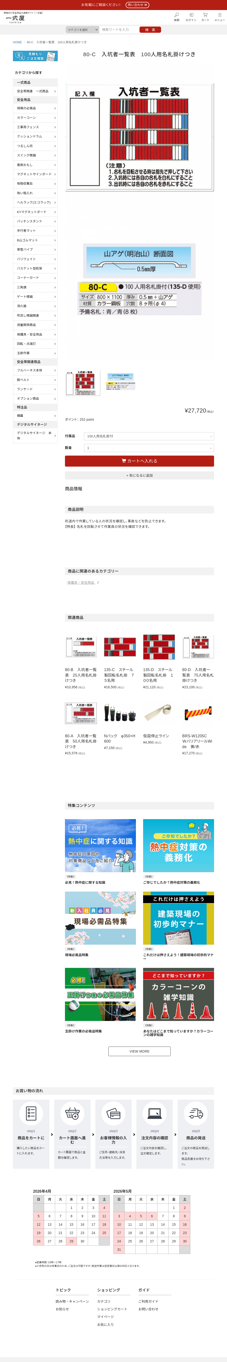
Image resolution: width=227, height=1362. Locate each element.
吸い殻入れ (25, 193)
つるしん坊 (25, 146)
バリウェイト (26, 259)
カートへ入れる (139, 460)
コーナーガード (28, 278)
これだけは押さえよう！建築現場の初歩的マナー (178, 956)
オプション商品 (28, 398)
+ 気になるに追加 (139, 475)
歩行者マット (26, 230)
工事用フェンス (28, 127)
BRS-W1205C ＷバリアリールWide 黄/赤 (197, 741)
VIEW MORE (139, 1051)
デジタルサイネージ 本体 (34, 435)
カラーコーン (26, 118)
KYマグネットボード (32, 212)
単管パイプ (25, 249)
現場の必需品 (26, 108)
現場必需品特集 (76, 955)
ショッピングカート (112, 1309)
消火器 (21, 306)
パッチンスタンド (29, 221)
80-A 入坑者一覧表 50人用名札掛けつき (81, 741)
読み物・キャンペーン (72, 1301)
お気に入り (105, 1325)
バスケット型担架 (29, 268)
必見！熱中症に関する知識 (85, 882)
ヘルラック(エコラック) (34, 202)
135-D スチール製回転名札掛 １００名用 (158, 675)
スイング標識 (26, 155)
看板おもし (25, 165)
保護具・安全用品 (81, 583)
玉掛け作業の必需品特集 (83, 1031)
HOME (17, 42)
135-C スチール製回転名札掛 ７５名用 (119, 675)
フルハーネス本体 (29, 370)
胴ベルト (23, 380)
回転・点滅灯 (26, 344)
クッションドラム (29, 136)
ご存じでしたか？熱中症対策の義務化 (171, 882)
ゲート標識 (25, 296)
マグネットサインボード (34, 174)
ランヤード (25, 389)
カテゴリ (104, 1301)
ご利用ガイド (148, 1301)
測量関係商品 (26, 325)
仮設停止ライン (156, 736)
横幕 (20, 416)
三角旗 (21, 287)
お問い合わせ (148, 1309)
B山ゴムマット (27, 240)
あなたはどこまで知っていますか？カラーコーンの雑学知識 (178, 1033)
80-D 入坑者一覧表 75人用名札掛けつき (198, 675)
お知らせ (62, 1309)
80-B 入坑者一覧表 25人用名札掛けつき (81, 675)
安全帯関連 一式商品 (33, 91)
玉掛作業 (23, 353)
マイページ (105, 1317)
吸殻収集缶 (25, 183)
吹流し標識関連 (28, 315)
